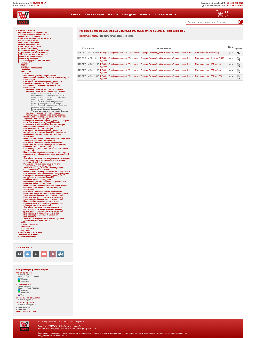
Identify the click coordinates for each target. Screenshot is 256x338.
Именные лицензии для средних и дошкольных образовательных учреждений (44, 182)
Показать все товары (88, 36)
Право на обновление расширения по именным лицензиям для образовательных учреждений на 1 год (46, 154)
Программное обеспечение (30, 232)
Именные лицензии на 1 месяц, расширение (45, 91)
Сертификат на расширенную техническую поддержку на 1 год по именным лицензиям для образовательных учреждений (44, 144)
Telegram (23, 279)
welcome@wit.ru (77, 322)
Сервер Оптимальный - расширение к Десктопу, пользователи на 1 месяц (47, 102)
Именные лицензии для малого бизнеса (41, 213)
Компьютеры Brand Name (29, 44)
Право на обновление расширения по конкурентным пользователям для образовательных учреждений (46, 173)
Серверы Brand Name (27, 48)
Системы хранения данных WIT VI (33, 34)
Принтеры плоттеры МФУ (29, 46)
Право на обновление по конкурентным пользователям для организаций (41, 128)
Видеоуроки (129, 14)
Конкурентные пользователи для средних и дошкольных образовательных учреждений (43, 198)
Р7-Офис (25, 74)
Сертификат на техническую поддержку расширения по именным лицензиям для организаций (46, 122)
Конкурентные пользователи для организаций (44, 125)
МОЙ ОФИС (26, 227)
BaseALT (24, 64)
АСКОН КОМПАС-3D (29, 225)
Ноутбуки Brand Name (28, 40)
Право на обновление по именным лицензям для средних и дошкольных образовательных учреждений (45, 187)
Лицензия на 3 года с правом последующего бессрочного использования (43, 169)
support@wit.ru (30, 305)
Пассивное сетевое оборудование (33, 50)
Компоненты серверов (28, 58)
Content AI (25, 70)
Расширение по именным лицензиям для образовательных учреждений (41, 165)
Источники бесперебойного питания (34, 60)
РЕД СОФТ (25, 230)
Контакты (145, 14)
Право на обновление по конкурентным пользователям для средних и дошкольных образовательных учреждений (43, 203)
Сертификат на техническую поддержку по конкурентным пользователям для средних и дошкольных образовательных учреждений (43, 209)
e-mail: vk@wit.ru (25, 286)
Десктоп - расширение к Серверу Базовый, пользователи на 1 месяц (49, 98)
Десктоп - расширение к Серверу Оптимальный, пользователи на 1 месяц (48, 94)
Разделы (76, 14)
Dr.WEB (24, 66)
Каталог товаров (94, 14)
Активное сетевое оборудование (33, 52)
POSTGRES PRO (28, 229)
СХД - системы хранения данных (33, 54)
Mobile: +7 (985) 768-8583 (28, 288)
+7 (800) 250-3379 (23, 309)
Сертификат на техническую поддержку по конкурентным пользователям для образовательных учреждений (42, 178)
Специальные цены (27, 236)
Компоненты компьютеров (30, 56)
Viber (21, 295)
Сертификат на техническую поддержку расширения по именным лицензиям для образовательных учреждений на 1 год (46, 160)
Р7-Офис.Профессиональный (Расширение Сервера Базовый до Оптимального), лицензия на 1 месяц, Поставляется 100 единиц (159, 53)
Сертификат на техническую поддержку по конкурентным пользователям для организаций (44, 131)
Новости (113, 14)
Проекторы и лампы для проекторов (34, 38)
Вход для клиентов (165, 14)
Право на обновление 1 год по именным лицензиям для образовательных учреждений (46, 139)
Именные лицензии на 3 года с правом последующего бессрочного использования (45, 114)
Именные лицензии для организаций (39, 76)
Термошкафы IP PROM (28, 234)
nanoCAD (25, 223)
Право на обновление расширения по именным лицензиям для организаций (44, 118)
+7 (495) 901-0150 (23, 307)
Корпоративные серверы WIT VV (32, 32)
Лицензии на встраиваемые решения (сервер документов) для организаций (43, 220)
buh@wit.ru (28, 300)
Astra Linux (26, 72)
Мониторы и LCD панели (29, 36)
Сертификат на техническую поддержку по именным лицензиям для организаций (42, 82)
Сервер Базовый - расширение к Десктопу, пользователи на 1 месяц (49, 106)
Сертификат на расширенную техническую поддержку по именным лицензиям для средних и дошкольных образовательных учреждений (45, 193)
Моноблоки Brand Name (28, 42)
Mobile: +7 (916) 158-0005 (28, 277)
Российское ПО (25, 62)
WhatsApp (23, 281)
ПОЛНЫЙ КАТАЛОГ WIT (26, 31)
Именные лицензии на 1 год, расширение (44, 89)
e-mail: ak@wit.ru (25, 275)
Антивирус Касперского (31, 68)
